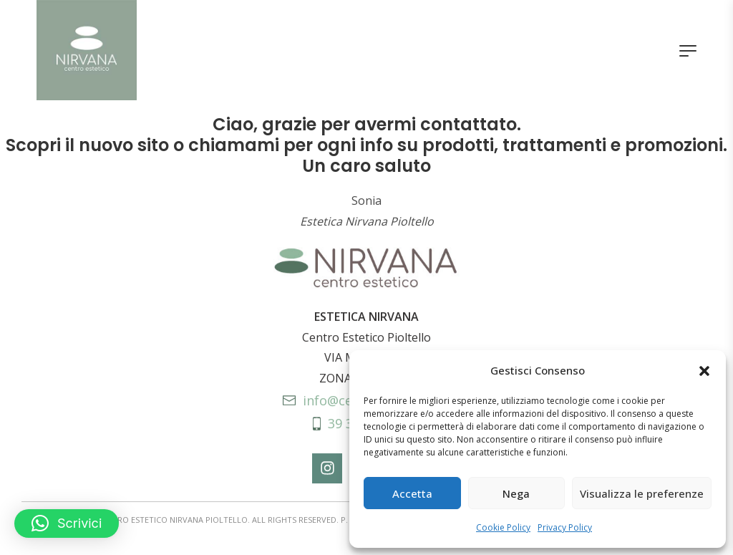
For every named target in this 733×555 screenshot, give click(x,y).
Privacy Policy (565, 527)
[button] (704, 371)
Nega (516, 493)
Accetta (412, 493)
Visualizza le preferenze (642, 493)
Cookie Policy (503, 527)
